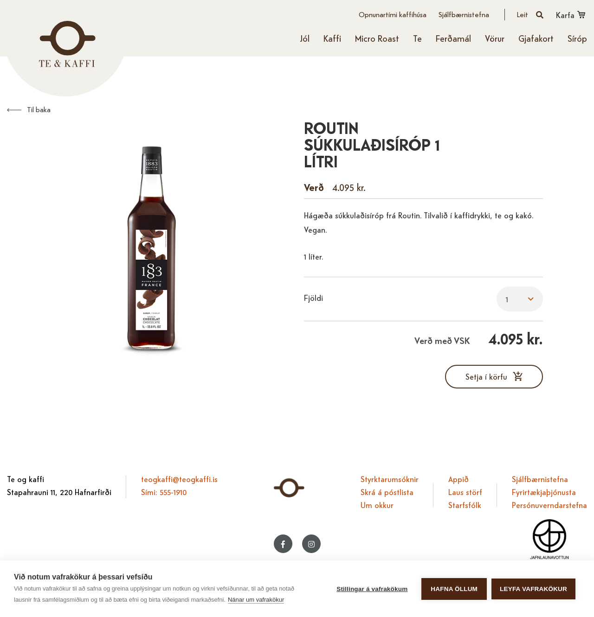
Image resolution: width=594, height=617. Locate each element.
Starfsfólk (464, 504)
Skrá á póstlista (387, 491)
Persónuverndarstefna (549, 504)
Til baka (39, 109)
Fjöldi (313, 297)
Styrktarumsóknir (390, 478)
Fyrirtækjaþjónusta (544, 491)
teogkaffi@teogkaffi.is (179, 478)
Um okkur (377, 504)
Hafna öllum (454, 588)
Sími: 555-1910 (164, 491)
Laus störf (465, 491)
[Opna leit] (530, 14)
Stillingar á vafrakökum (371, 588)
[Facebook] (283, 543)
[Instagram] (311, 543)
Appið (458, 478)
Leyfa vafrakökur (533, 588)
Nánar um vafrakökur (256, 599)
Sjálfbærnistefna (540, 478)
